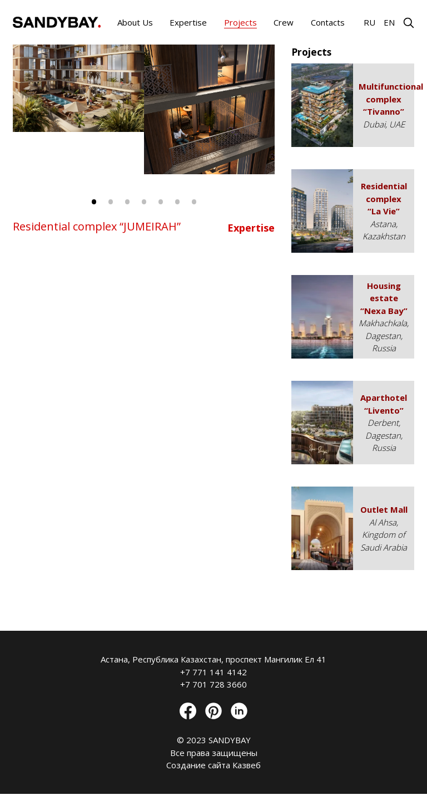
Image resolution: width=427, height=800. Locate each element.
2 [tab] (110, 201)
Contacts (328, 22)
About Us (135, 22)
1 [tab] (94, 201)
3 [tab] (127, 201)
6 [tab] (177, 201)
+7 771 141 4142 (213, 672)
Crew (284, 22)
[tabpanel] (209, 109)
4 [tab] (144, 201)
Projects (240, 22)
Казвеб (246, 764)
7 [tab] (194, 201)
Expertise (188, 22)
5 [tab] (160, 201)
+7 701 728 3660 (213, 684)
